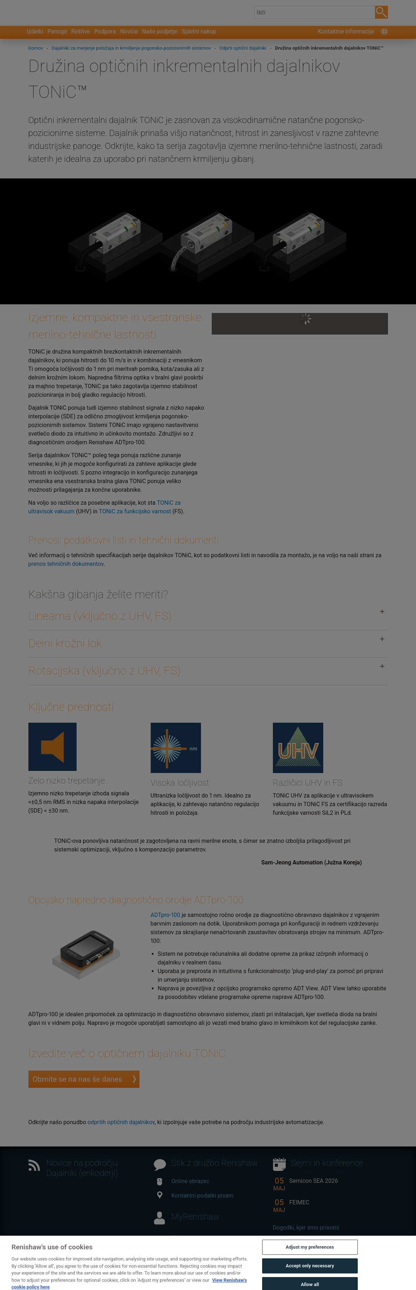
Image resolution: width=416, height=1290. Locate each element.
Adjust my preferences (310, 1255)
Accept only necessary (310, 1274)
